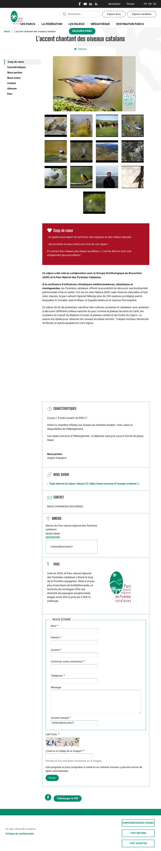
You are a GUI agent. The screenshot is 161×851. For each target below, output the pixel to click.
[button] (94, 83)
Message (56, 687)
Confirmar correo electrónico (67, 662)
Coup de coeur (16, 62)
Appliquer (64, 14)
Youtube (85, 4)
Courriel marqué (60, 718)
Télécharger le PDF (67, 798)
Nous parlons (14, 72)
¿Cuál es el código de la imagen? (64, 751)
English (150, 4)
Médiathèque (100, 24)
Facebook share (48, 797)
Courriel (55, 650)
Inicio (7, 31)
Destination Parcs (130, 24)
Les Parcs (26, 26)
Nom (53, 626)
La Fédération (50, 26)
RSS (96, 4)
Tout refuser (138, 833)
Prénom (55, 637)
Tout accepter (138, 843)
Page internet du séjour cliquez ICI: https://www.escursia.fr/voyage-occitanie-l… (94, 484)
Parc (9, 94)
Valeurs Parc (81, 31)
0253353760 (53, 537)
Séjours (82, 49)
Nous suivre (14, 78)
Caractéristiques (16, 67)
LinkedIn (90, 4)
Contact (11, 83)
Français (145, 4)
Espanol (154, 4)
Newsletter (114, 4)
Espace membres (141, 14)
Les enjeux (75, 26)
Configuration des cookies (138, 823)
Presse (130, 4)
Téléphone (57, 676)
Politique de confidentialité (20, 833)
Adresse (12, 89)
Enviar (52, 778)
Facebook (79, 4)
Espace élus (114, 14)
